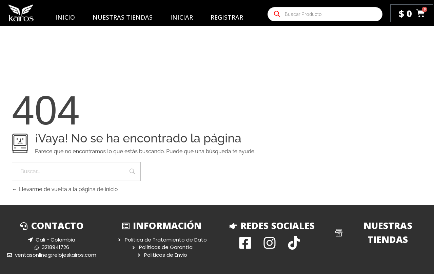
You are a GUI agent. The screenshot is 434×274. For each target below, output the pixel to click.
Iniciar (181, 17)
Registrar (227, 17)
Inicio (65, 17)
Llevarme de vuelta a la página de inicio (65, 189)
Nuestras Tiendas (123, 17)
